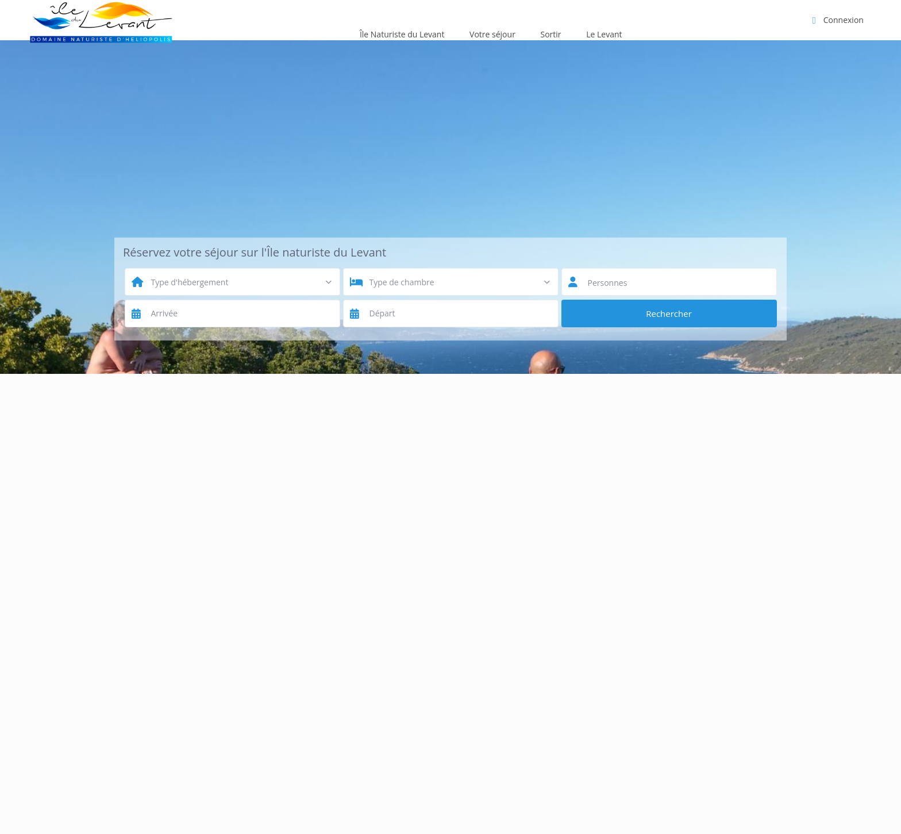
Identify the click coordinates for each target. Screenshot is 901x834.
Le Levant (604, 34)
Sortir (551, 34)
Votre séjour (492, 34)
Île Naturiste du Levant (402, 34)
